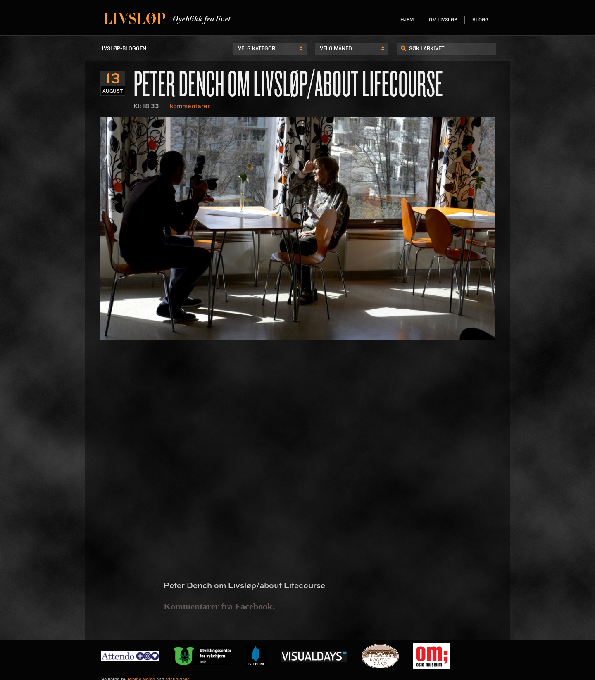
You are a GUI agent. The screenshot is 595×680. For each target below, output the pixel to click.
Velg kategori (257, 49)
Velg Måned (336, 49)
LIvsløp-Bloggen (122, 49)
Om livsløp (443, 20)
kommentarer (189, 106)
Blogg (480, 20)
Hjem (407, 20)
